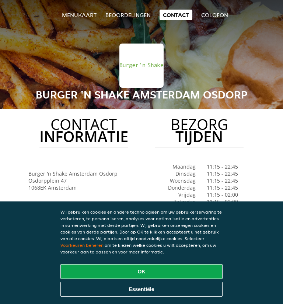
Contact (176, 15)
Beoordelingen (128, 15)
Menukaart (79, 15)
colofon (214, 15)
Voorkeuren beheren (82, 245)
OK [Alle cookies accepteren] (142, 271)
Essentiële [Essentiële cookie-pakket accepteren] (141, 289)
